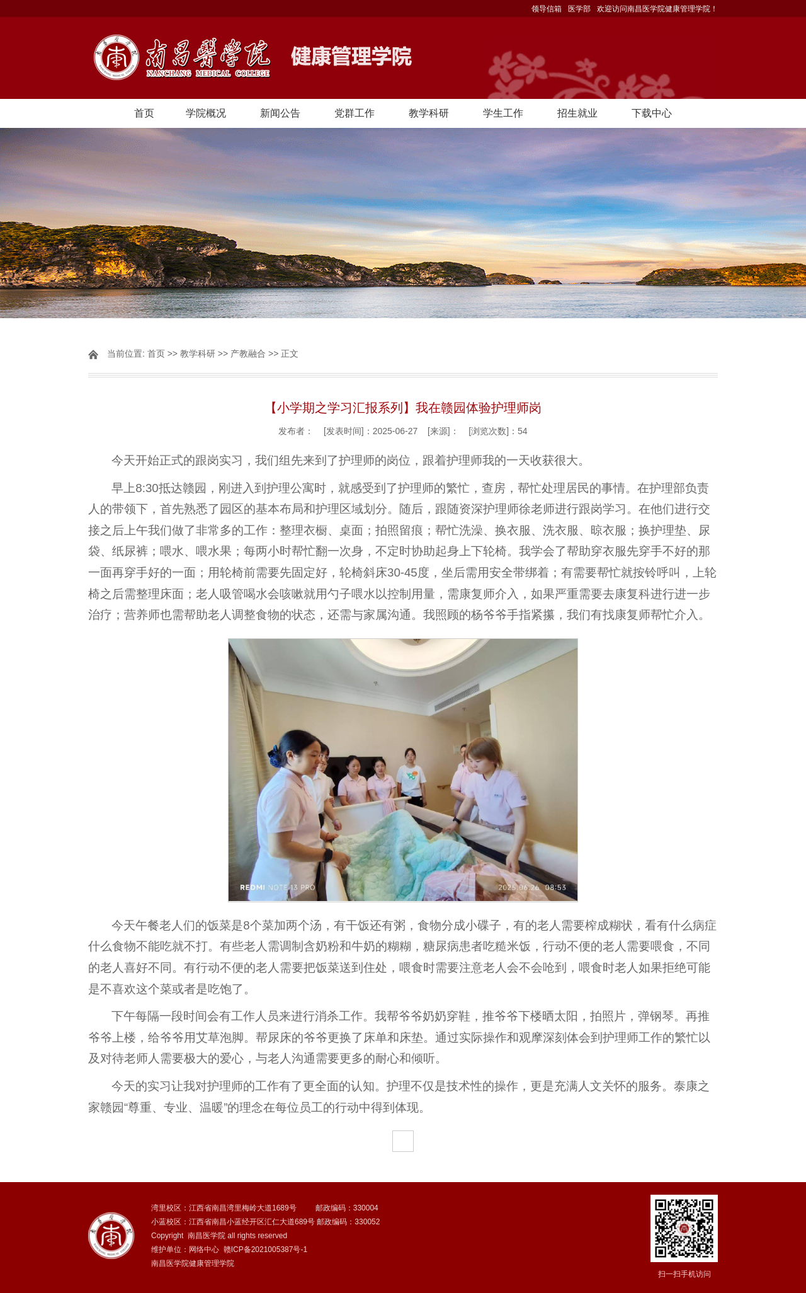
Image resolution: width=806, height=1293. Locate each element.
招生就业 (577, 113)
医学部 (579, 8)
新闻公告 (280, 113)
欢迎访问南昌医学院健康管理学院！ (657, 8)
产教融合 (248, 353)
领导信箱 (546, 8)
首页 (144, 113)
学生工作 (503, 113)
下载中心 (652, 113)
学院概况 (206, 113)
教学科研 (429, 113)
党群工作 (354, 113)
